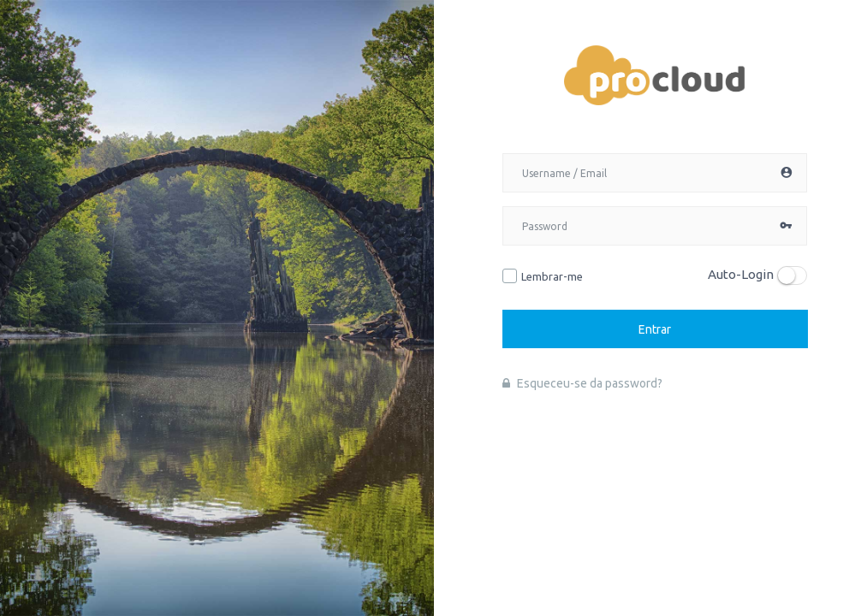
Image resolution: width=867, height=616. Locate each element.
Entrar (654, 328)
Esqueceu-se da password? (582, 383)
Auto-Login (741, 274)
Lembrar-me (552, 276)
